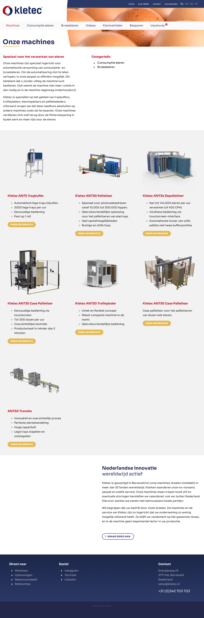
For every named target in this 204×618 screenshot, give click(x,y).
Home (131, 4)
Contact (157, 4)
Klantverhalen (113, 25)
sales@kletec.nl (169, 584)
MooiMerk (106, 606)
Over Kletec (143, 4)
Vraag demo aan (118, 536)
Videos (91, 25)
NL (182, 3)
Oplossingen (23, 575)
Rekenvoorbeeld (26, 579)
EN (186, 3)
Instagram (71, 570)
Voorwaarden (171, 4)
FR (196, 3)
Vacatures (159, 25)
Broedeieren (69, 25)
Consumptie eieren (40, 25)
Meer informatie (21, 224)
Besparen (136, 25)
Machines (13, 25)
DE (191, 3)
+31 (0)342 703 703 (174, 591)
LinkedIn (70, 579)
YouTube (70, 575)
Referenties (23, 584)
